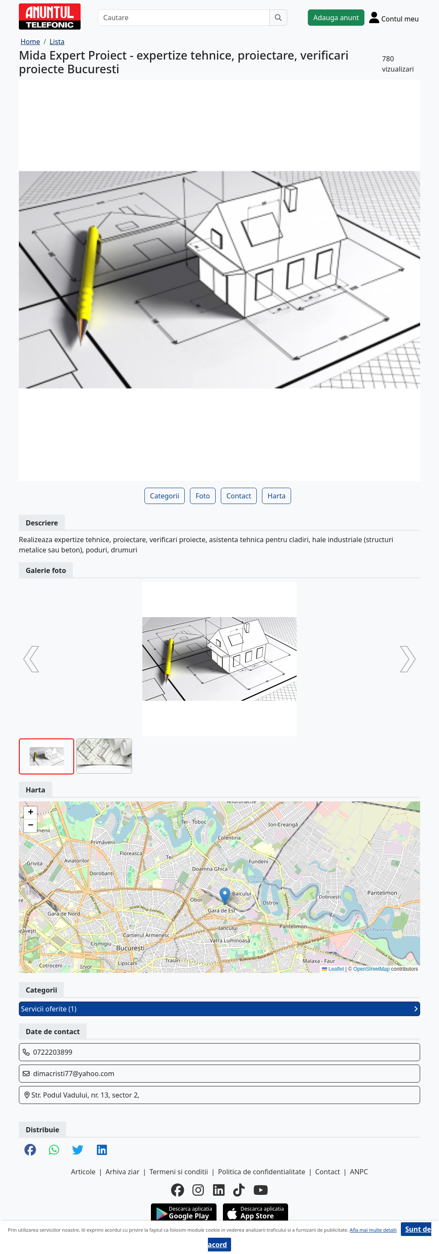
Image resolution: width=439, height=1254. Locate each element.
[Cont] (394, 17)
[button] (225, 896)
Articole (83, 1171)
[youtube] (260, 1190)
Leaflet (333, 969)
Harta (277, 496)
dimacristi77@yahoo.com (73, 1073)
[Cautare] (184, 17)
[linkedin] (219, 1190)
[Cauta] (278, 17)
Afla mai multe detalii (373, 1230)
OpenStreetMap (371, 969)
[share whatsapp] (54, 1150)
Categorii (164, 496)
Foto (202, 496)
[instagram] (198, 1190)
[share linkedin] (102, 1150)
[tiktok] (239, 1190)
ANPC (359, 1171)
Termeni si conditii (178, 1171)
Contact (238, 496)
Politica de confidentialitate (261, 1171)
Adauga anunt (336, 17)
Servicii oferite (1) (219, 1009)
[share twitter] (77, 1150)
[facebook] (177, 1190)
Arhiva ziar (122, 1171)
